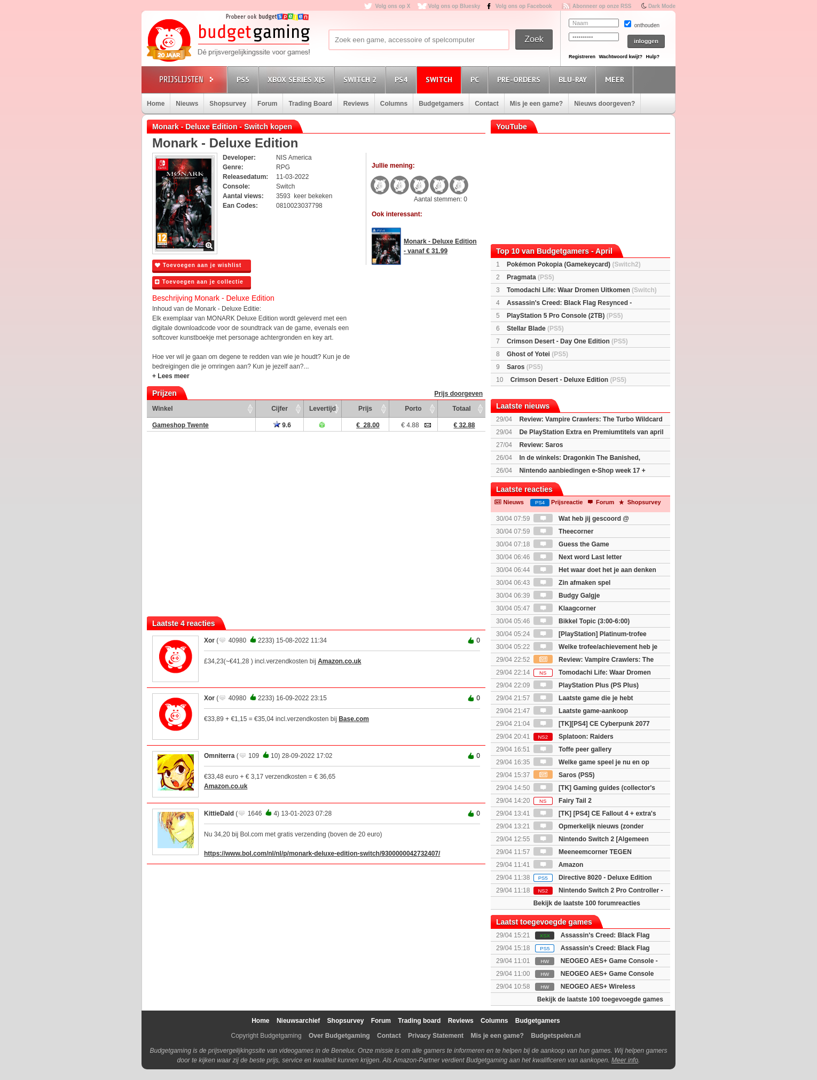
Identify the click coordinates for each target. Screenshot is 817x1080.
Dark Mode (661, 6)
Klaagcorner (564, 608)
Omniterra (219, 756)
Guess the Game (571, 544)
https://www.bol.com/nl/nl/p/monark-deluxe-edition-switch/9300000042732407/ (322, 853)
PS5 (245, 79)
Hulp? (652, 56)
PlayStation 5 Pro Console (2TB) (565, 315)
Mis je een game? (536, 103)
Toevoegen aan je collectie (199, 282)
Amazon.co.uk (339, 661)
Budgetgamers (441, 103)
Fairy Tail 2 (562, 800)
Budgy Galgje (566, 595)
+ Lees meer (171, 376)
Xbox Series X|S (298, 79)
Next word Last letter (577, 557)
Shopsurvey (227, 103)
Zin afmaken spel (572, 582)
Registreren (582, 56)
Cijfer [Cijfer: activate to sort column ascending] (279, 408)
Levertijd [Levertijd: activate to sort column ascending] (322, 408)
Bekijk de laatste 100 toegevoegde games (600, 999)
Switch (440, 79)
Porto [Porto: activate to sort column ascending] (413, 408)
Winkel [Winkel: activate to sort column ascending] (162, 408)
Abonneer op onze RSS (602, 6)
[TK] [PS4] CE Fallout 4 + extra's (594, 813)
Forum (267, 103)
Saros (525, 367)
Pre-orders (520, 79)
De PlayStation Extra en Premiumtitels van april (591, 432)
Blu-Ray (574, 79)
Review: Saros (541, 445)
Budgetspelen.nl (555, 1035)
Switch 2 (361, 79)
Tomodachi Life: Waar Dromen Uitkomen (582, 290)
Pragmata (530, 277)
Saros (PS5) (564, 775)
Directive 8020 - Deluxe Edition (592, 877)
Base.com (354, 719)
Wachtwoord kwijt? (620, 56)
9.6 (282, 425)
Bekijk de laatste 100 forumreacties (586, 903)
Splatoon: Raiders (573, 736)
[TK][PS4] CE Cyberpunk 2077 (591, 723)
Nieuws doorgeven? (604, 103)
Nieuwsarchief (298, 1020)
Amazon (558, 864)
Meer (616, 79)
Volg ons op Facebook (524, 6)
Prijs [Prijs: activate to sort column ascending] (365, 408)
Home (155, 103)
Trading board (419, 1020)
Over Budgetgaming (339, 1035)
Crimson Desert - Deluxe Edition (568, 380)
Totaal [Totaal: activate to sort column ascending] (461, 408)
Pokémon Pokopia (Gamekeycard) (574, 264)
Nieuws (187, 103)
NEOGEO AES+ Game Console (607, 973)
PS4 (403, 79)
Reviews (356, 103)
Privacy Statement (436, 1035)
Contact (487, 103)
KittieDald (219, 813)
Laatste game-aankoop (580, 711)
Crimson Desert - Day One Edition (567, 341)
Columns (393, 103)
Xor (209, 640)
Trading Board (310, 103)
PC (476, 79)
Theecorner (563, 531)
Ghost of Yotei (537, 354)
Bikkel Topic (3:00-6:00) (581, 621)
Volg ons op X (392, 6)
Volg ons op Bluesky (454, 6)
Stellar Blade (535, 328)
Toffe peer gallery (572, 749)
